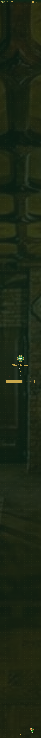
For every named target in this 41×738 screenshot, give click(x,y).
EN (35, 1)
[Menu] (38, 2)
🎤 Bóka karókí (28, 381)
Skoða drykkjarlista (14, 381)
